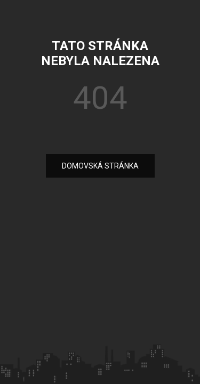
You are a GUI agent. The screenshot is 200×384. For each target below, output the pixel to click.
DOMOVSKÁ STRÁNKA (100, 166)
